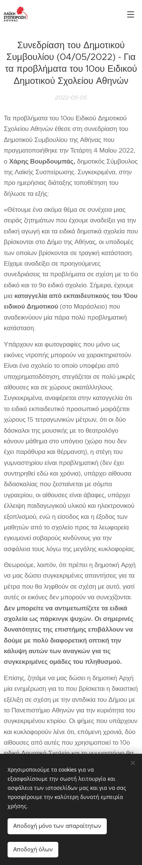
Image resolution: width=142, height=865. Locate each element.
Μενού (130, 14)
